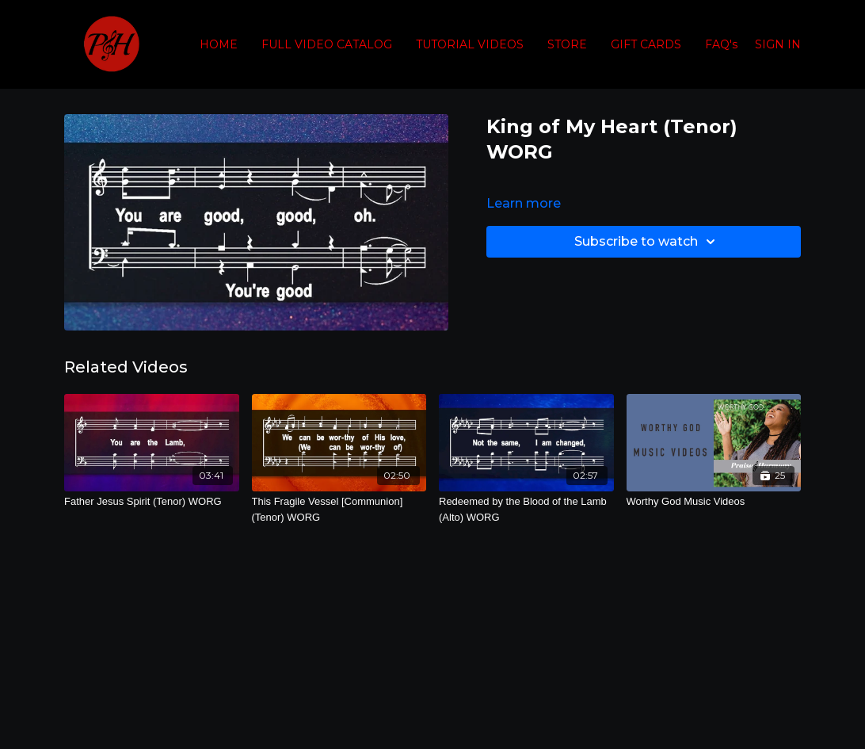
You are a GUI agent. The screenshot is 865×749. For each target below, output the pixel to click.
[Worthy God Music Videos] (714, 502)
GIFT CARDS (646, 44)
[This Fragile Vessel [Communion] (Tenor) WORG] (339, 509)
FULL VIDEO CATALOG (326, 44)
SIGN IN (778, 44)
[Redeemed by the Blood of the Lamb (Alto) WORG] (526, 509)
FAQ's (721, 44)
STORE (567, 44)
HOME (219, 44)
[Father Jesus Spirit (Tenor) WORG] (151, 502)
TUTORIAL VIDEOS (470, 44)
